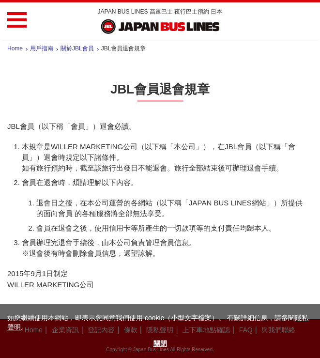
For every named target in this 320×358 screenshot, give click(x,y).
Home (15, 48)
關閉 (160, 343)
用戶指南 (41, 48)
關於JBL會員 (77, 48)
